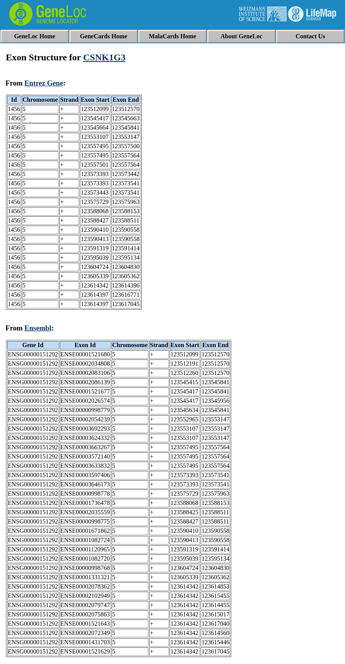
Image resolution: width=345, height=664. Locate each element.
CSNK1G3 (104, 57)
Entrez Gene (43, 83)
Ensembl (37, 328)
